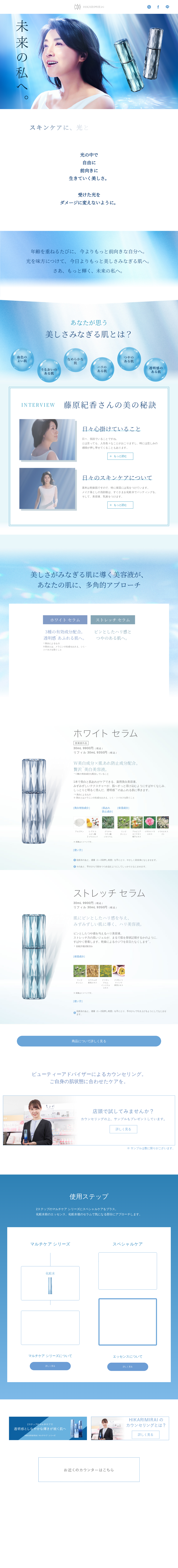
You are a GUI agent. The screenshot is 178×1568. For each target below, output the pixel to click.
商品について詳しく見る (89, 1042)
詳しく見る (50, 1368)
